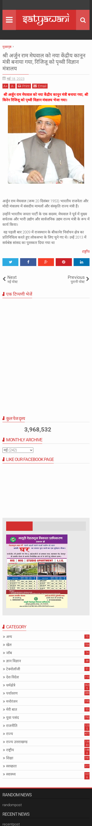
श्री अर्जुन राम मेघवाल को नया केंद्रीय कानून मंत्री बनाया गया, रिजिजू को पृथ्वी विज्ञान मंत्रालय (43, 62)
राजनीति (11, 726)
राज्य (9, 734)
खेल (9, 645)
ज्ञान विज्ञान (13, 661)
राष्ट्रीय (86, 251)
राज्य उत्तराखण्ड (16, 742)
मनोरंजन (11, 701)
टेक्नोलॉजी (13, 669)
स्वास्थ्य (11, 774)
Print (24, 86)
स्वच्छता (11, 766)
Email (39, 86)
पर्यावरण (12, 693)
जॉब (9, 653)
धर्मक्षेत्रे (10, 685)
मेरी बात (11, 709)
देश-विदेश (12, 677)
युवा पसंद (12, 717)
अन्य (9, 637)
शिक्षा (9, 758)
